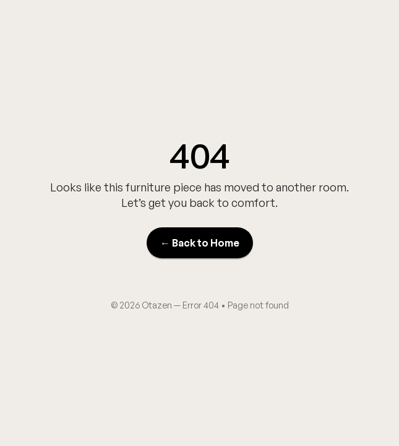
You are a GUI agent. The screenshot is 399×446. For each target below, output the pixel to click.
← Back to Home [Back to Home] (199, 243)
